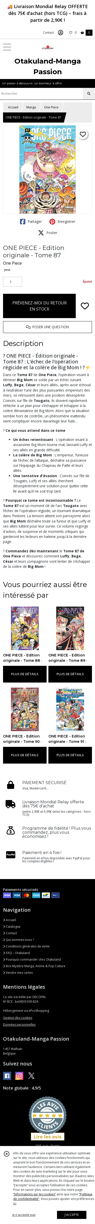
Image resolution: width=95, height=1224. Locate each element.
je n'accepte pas (23, 1215)
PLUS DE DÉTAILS (25, 674)
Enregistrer (62, 222)
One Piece (51, 107)
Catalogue (12, 926)
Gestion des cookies (17, 1018)
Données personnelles (19, 1024)
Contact (48, 32)
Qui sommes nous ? (18, 940)
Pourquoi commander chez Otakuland (32, 959)
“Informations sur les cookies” (34, 1194)
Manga (31, 107)
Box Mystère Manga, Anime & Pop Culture (34, 966)
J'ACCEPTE (72, 1215)
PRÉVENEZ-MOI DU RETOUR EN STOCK (39, 306)
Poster (47, 233)
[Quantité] (12, 282)
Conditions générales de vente (26, 946)
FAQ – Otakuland (16, 953)
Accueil (13, 107)
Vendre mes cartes (18, 972)
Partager (31, 222)
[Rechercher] (89, 94)
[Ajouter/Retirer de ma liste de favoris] (85, 306)
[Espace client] (60, 33)
